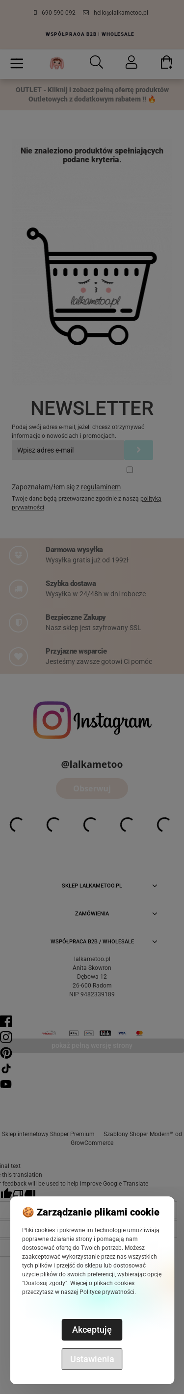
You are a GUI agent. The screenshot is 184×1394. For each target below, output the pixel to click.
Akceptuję (92, 1329)
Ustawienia (92, 1359)
